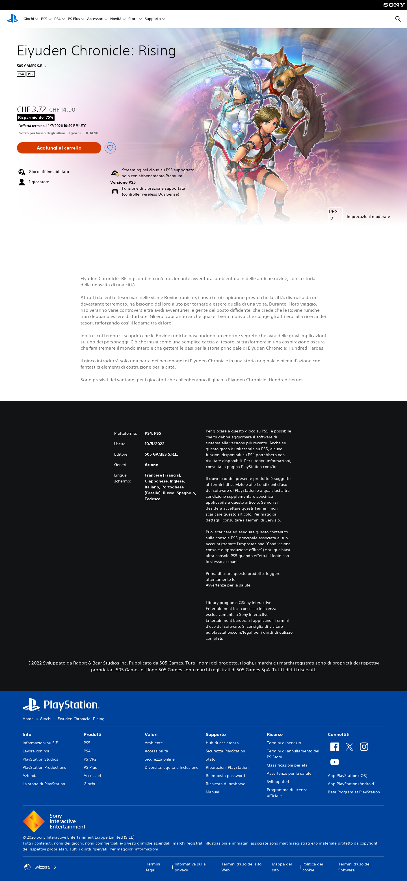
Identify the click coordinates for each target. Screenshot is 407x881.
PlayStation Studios (40, 759)
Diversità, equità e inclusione (171, 767)
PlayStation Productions (44, 767)
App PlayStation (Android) (351, 783)
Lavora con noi (36, 751)
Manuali (213, 792)
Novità (115, 19)
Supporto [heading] (216, 734)
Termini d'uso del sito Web (241, 867)
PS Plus (74, 19)
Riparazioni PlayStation (227, 767)
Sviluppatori (278, 781)
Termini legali (153, 867)
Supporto (153, 19)
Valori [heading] (151, 734)
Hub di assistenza (222, 742)
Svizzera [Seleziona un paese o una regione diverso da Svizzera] (40, 867)
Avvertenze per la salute (228, 585)
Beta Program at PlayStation (354, 792)
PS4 (57, 19)
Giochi (28, 19)
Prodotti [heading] (92, 734)
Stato (210, 759)
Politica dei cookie (312, 867)
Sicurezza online (160, 759)
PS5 (44, 19)
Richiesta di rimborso (225, 783)
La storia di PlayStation (44, 783)
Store (133, 19)
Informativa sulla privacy (190, 867)
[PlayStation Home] (13, 19)
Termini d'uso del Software (354, 867)
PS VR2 (90, 759)
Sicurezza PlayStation (225, 751)
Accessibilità (156, 751)
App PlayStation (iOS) (347, 775)
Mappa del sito (282, 867)
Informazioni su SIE (40, 742)
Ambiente (154, 742)
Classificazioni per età (287, 765)
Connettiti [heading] (339, 734)
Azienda (30, 775)
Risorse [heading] (275, 734)
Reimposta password (225, 775)
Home (28, 718)
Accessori (95, 19)
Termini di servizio (284, 742)
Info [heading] (27, 734)
